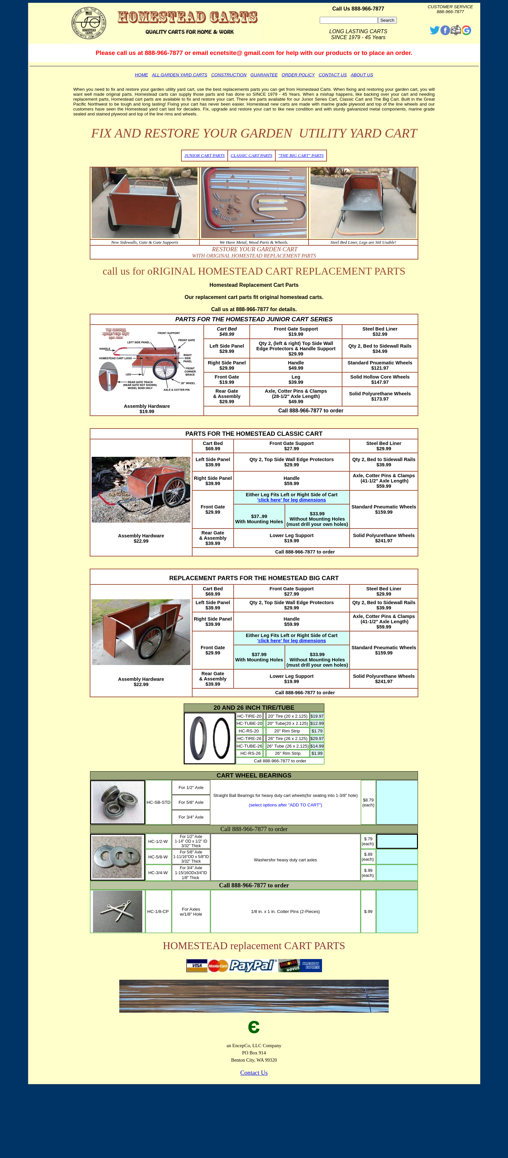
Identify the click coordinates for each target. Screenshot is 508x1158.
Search (387, 20)
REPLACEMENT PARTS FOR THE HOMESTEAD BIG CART (254, 578)
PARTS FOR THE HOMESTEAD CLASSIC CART (253, 433)
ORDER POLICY (298, 74)
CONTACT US (333, 74)
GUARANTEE (264, 74)
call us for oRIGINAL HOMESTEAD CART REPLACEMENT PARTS (254, 271)
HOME (141, 74)
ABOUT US (362, 74)
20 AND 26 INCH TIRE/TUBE (254, 707)
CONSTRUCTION (228, 74)
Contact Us (253, 1072)
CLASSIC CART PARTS (251, 155)
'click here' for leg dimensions (291, 500)
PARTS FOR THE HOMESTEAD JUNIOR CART (242, 319)
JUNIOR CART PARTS (204, 155)
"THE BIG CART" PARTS (301, 155)
